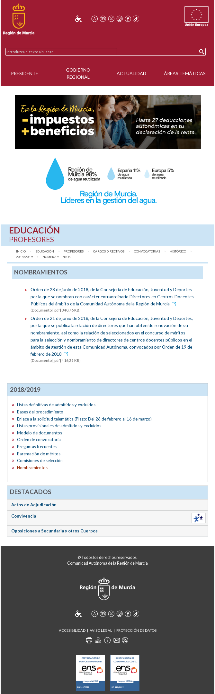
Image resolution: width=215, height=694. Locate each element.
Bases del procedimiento (40, 411)
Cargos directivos (108, 251)
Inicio (21, 251)
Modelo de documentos (39, 432)
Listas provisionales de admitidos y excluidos (59, 425)
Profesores (74, 251)
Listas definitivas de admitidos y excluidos (56, 404)
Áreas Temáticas (185, 73)
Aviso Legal (101, 630)
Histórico (178, 251)
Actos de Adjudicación (34, 504)
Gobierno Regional (78, 73)
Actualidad (131, 73)
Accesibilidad (72, 630)
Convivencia (23, 516)
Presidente (24, 73)
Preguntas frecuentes (37, 446)
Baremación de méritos (38, 453)
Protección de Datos (136, 630)
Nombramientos (56, 257)
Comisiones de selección (40, 460)
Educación (44, 251)
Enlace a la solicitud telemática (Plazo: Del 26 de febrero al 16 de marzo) (84, 418)
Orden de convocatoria (39, 439)
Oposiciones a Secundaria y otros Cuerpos (54, 530)
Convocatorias (147, 251)
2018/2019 (24, 257)
